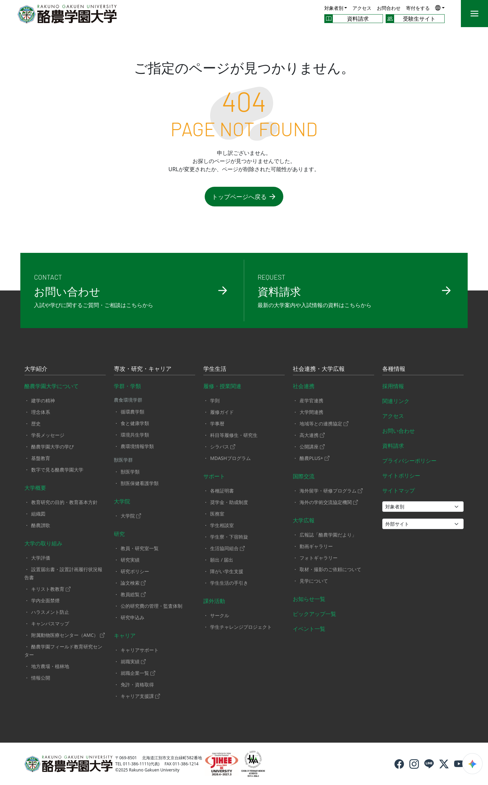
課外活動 (214, 601)
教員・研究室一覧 (140, 548)
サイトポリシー (401, 475)
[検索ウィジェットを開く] (472, 763)
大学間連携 (311, 412)
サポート (214, 476)
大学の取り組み (43, 543)
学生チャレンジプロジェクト (241, 627)
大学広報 (303, 520)
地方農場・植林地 (50, 666)
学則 (215, 400)
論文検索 (133, 583)
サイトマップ (398, 490)
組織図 (38, 513)
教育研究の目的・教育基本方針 (64, 502)
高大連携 (312, 435)
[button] (440, 7)
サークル (219, 615)
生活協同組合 (227, 548)
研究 (119, 534)
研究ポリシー (135, 571)
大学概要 (35, 487)
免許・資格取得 (137, 684)
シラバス (222, 446)
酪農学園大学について (51, 386)
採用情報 (393, 386)
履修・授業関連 (222, 386)
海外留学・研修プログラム (331, 490)
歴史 (36, 423)
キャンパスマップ (50, 623)
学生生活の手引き (229, 583)
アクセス (361, 8)
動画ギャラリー (316, 546)
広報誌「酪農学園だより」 (328, 534)
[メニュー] (474, 13)
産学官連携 (311, 400)
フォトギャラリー (319, 558)
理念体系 (40, 412)
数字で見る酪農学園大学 (57, 469)
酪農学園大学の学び (52, 446)
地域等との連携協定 (324, 423)
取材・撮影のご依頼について (330, 569)
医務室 (217, 513)
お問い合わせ (398, 431)
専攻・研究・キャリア (142, 369)
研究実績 (130, 560)
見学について (314, 581)
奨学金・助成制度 (229, 502)
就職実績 (133, 661)
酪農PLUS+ (314, 458)
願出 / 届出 (221, 560)
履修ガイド (222, 412)
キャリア (125, 635)
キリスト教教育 (50, 589)
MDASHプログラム (230, 458)
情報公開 (40, 678)
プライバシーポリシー (409, 460)
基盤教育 (40, 458)
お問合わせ (389, 8)
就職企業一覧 (138, 673)
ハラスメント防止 (50, 612)
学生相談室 (222, 525)
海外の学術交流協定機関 (329, 502)
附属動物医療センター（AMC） (68, 635)
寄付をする (418, 8)
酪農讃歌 (40, 525)
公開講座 (312, 446)
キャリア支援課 (140, 696)
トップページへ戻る (244, 197)
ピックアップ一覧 (314, 614)
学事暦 (217, 423)
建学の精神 (43, 400)
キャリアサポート (140, 650)
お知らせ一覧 (309, 599)
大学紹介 (35, 369)
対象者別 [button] (333, 8)
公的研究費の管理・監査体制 (151, 606)
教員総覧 (133, 594)
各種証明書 (222, 490)
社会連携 (303, 386)
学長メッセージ (47, 435)
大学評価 (40, 558)
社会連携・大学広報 (319, 369)
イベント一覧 (309, 628)
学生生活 (214, 369)
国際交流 (303, 476)
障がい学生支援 (226, 571)
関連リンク (395, 401)
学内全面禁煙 (45, 600)
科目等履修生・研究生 (234, 435)
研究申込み (132, 617)
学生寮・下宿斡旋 (229, 537)
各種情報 (393, 369)
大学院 (122, 501)
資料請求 (393, 445)
